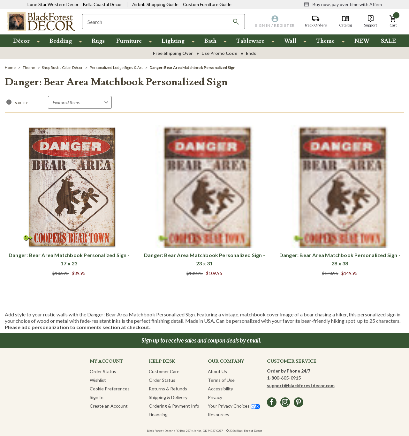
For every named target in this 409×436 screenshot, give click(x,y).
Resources (218, 414)
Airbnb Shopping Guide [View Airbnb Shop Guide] (155, 4)
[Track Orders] (315, 21)
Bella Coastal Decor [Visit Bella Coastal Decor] (102, 4)
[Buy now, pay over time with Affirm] (343, 4)
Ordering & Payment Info (174, 406)
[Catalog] (345, 21)
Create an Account (109, 406)
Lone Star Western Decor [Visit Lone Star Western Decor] (53, 4)
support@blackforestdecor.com (301, 385)
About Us (217, 371)
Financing (158, 414)
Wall (290, 41)
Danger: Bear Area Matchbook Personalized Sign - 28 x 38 (339, 259)
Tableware (250, 41)
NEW (361, 41)
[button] (393, 21)
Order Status (103, 371)
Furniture (129, 41)
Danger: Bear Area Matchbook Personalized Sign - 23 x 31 (204, 259)
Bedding (60, 41)
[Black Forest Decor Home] (40, 21)
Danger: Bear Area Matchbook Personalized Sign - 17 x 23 (69, 259)
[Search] (236, 21)
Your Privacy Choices (234, 406)
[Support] (370, 21)
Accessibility (220, 388)
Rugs (98, 41)
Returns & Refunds (168, 388)
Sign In (96, 397)
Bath (210, 41)
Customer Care (164, 371)
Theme (325, 41)
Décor (21, 41)
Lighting (173, 41)
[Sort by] (80, 102)
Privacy (215, 397)
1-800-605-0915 (284, 378)
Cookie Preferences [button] (110, 388)
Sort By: (21, 103)
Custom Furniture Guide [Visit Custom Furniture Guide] (207, 4)
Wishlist (98, 380)
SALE (388, 41)
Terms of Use (221, 380)
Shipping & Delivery (168, 397)
